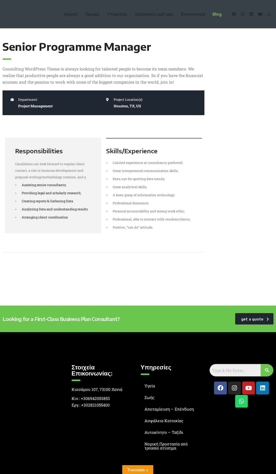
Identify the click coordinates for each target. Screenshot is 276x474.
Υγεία (149, 385)
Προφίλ (92, 14)
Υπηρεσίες (117, 14)
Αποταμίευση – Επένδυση (169, 409)
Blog (217, 14)
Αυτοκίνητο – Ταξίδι (163, 432)
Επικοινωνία (193, 14)
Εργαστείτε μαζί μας (154, 14)
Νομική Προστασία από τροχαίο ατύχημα (166, 446)
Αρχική (71, 14)
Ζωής (149, 397)
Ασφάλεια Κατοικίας (163, 420)
